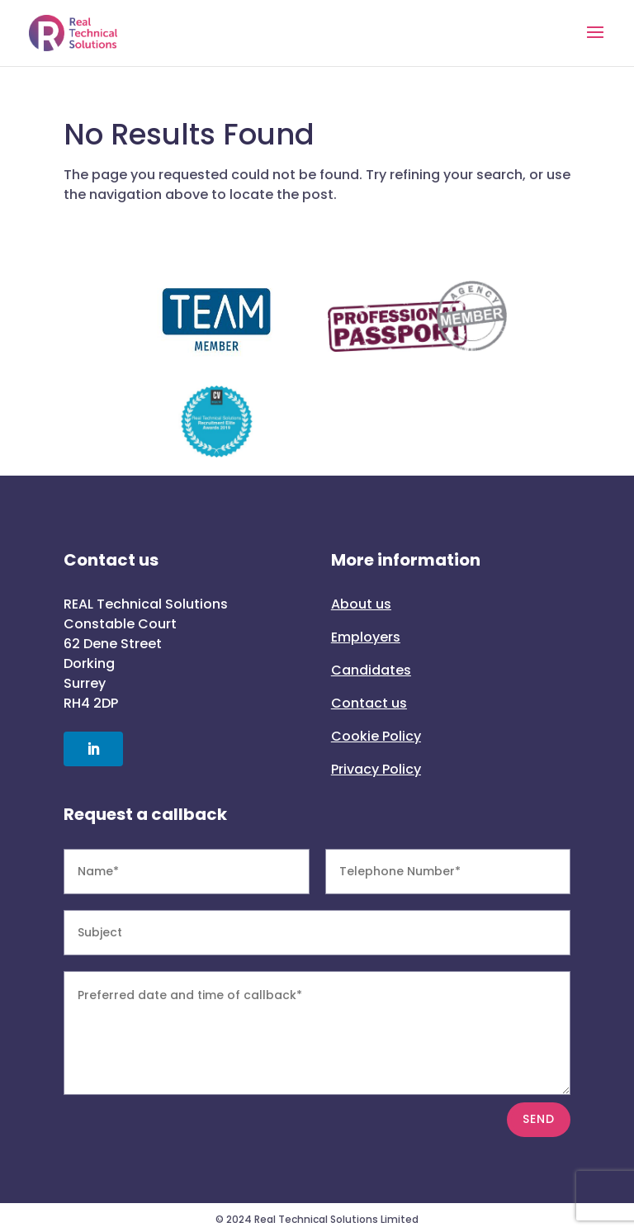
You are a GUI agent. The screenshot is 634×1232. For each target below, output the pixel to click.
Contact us (369, 703)
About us (361, 604)
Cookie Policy (376, 736)
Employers (365, 637)
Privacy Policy (376, 769)
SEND (539, 1119)
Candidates (371, 670)
